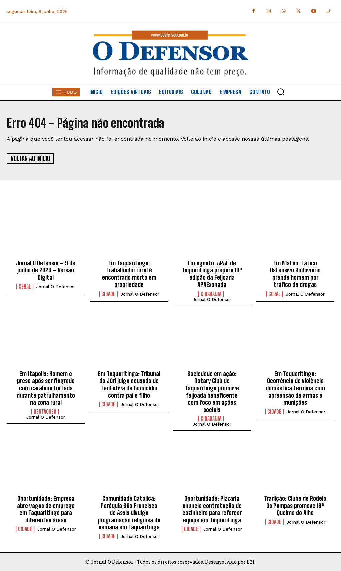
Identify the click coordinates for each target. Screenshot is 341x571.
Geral (25, 286)
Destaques (45, 411)
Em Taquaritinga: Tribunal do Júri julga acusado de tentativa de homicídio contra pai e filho (129, 383)
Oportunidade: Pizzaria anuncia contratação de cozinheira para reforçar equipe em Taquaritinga (212, 508)
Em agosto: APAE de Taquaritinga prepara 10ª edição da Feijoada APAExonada (212, 273)
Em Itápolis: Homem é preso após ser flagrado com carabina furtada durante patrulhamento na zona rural (46, 387)
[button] (281, 92)
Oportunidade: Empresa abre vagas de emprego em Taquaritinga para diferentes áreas (46, 508)
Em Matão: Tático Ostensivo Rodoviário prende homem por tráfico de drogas (295, 273)
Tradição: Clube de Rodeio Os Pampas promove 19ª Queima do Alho (295, 505)
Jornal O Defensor (55, 286)
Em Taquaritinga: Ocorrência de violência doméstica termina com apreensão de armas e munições (295, 387)
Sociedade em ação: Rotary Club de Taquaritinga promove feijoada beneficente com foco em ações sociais (212, 391)
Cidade (108, 293)
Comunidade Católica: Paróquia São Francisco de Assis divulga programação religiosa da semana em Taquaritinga (129, 512)
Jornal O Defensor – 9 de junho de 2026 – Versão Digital (45, 269)
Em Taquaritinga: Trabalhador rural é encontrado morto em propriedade (129, 273)
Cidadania (211, 293)
